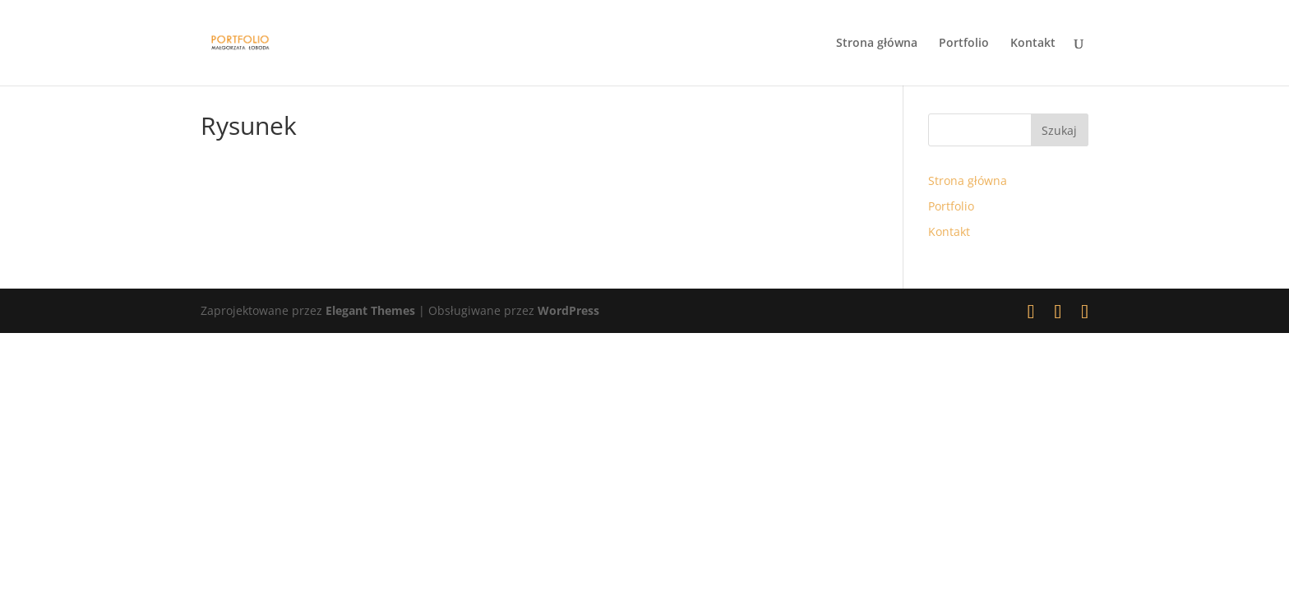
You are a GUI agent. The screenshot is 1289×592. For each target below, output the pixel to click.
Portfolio (964, 43)
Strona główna (876, 43)
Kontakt (1033, 43)
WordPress (568, 310)
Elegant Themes (370, 310)
